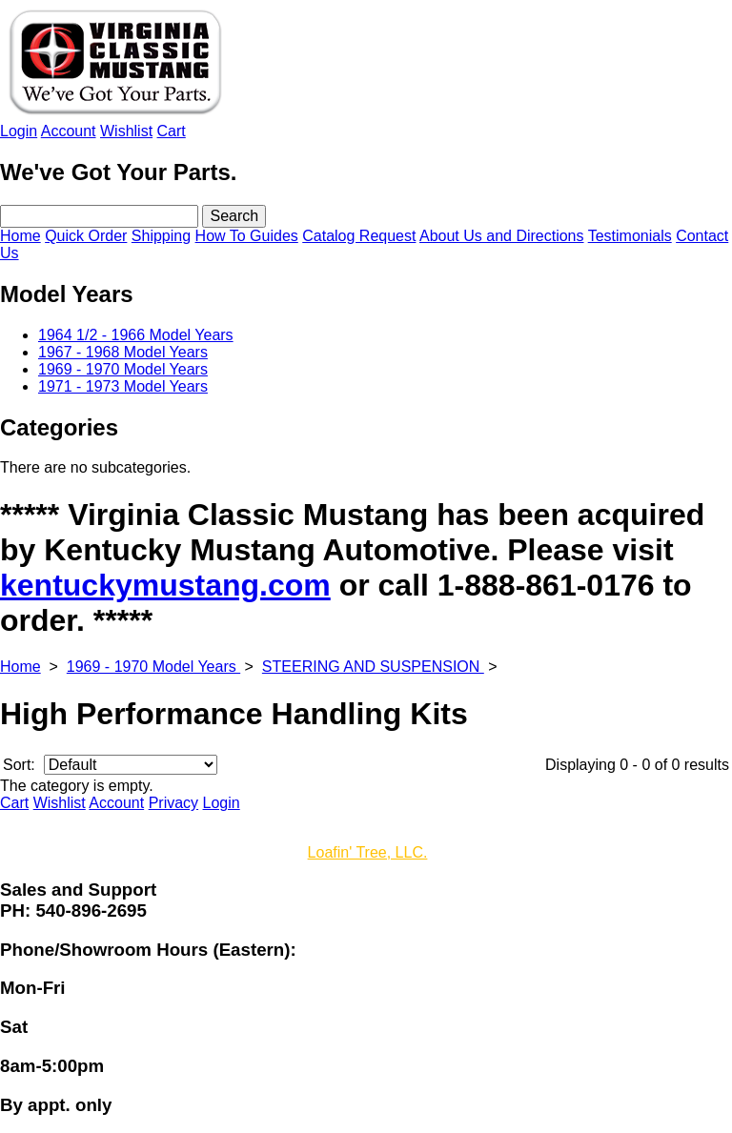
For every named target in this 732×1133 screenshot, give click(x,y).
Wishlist (126, 131)
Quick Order (86, 236)
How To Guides (246, 236)
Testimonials (630, 236)
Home (20, 236)
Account (68, 131)
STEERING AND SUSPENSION (373, 666)
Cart (171, 131)
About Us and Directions (501, 236)
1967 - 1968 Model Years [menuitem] (123, 352)
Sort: (19, 765)
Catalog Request (359, 236)
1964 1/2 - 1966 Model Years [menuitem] (136, 335)
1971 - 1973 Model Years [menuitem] (123, 386)
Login (18, 131)
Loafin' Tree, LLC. (368, 852)
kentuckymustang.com (165, 585)
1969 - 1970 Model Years (153, 666)
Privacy (173, 803)
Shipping (161, 236)
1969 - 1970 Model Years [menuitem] (123, 369)
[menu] (366, 361)
